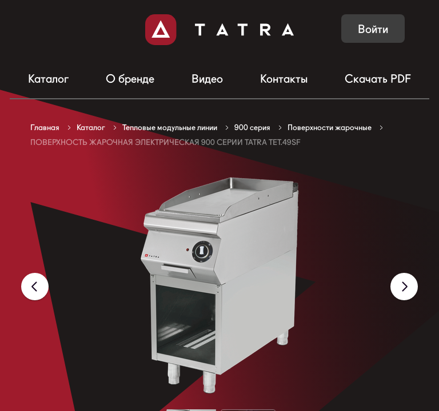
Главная (44, 127)
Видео (207, 79)
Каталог (48, 79)
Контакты (284, 79)
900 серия (252, 127)
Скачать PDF (378, 79)
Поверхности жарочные (330, 127)
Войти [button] (373, 29)
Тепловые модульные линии (169, 127)
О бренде (130, 79)
